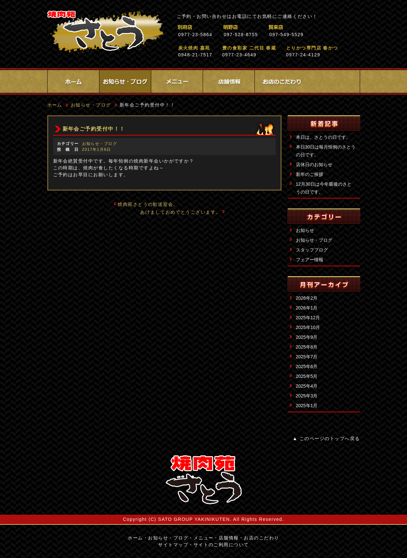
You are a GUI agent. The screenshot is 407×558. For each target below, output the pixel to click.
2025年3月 (307, 395)
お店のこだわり (280, 81)
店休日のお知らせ (314, 164)
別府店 (213, 27)
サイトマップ (173, 544)
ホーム (73, 81)
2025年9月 (307, 337)
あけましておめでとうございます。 (180, 212)
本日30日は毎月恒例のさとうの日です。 (326, 150)
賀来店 (304, 27)
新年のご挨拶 (309, 174)
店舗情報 (228, 81)
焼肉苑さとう (105, 32)
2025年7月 (307, 356)
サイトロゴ (203, 480)
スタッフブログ (312, 249)
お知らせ (305, 230)
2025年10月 (308, 327)
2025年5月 (307, 376)
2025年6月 (307, 366)
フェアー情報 (309, 259)
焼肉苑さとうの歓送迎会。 (148, 204)
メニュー (177, 81)
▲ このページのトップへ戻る (326, 438)
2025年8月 (307, 347)
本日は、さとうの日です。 (323, 137)
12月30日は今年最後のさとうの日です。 (324, 187)
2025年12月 (308, 317)
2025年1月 (307, 405)
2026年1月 (307, 307)
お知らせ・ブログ (125, 81)
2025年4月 (307, 386)
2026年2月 (307, 298)
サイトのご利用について (221, 544)
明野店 (259, 27)
